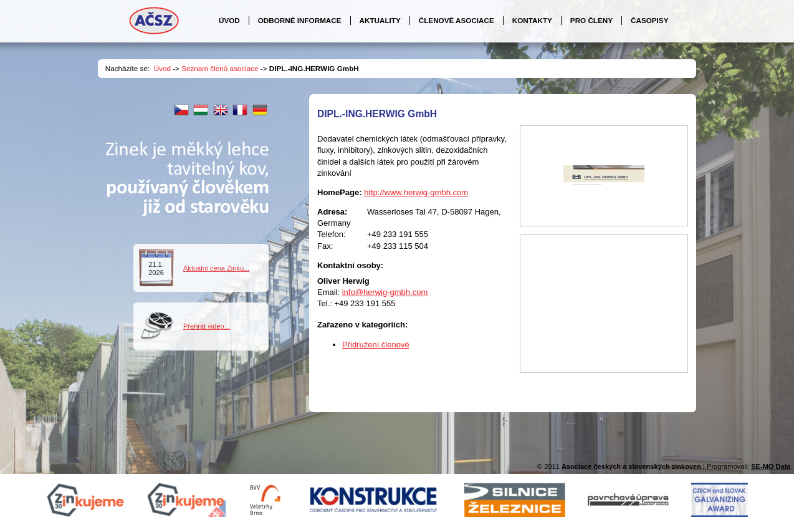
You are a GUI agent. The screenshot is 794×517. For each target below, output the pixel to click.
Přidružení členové (375, 344)
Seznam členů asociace (219, 68)
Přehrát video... (206, 326)
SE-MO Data (770, 466)
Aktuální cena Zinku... (216, 268)
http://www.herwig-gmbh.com (416, 192)
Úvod (162, 68)
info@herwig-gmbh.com (385, 292)
